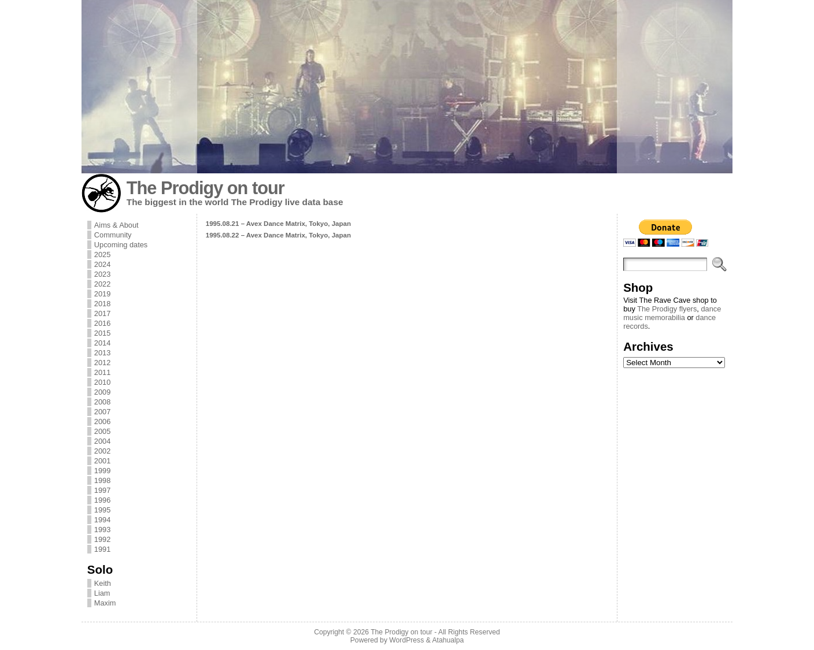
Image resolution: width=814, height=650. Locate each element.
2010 (102, 382)
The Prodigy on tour (205, 188)
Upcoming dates (120, 244)
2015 (102, 333)
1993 (102, 529)
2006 (102, 421)
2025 (102, 254)
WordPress (406, 640)
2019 (102, 293)
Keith (102, 583)
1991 (102, 549)
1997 (102, 490)
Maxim (105, 603)
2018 (102, 303)
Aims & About (116, 225)
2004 (102, 441)
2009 (102, 392)
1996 (102, 500)
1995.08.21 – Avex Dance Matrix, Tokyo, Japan (278, 223)
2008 (102, 402)
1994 (102, 519)
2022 (102, 284)
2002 (102, 451)
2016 (102, 323)
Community (113, 235)
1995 (102, 510)
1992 (102, 539)
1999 (102, 470)
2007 (102, 411)
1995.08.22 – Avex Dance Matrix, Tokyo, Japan (278, 235)
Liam (102, 593)
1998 (102, 480)
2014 (102, 343)
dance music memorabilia (672, 313)
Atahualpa (448, 640)
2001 (102, 460)
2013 (102, 352)
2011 (102, 372)
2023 (102, 274)
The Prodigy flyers (667, 308)
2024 (102, 264)
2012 (102, 362)
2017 (102, 313)
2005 (102, 431)
